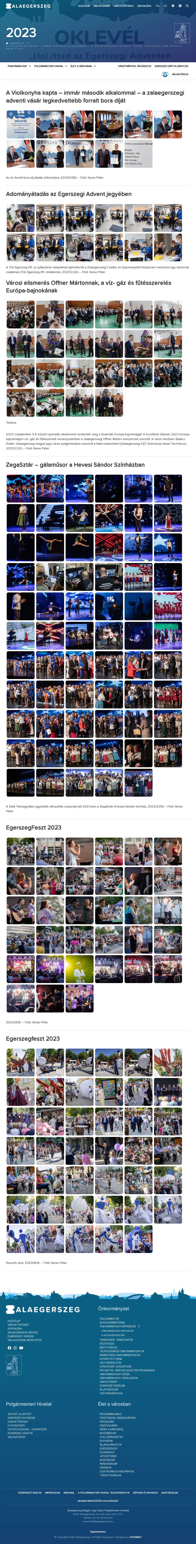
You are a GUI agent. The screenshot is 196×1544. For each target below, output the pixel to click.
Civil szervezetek (111, 1437)
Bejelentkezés (98, 1532)
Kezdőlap (84, 6)
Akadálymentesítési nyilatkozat (98, 1501)
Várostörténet (124, 6)
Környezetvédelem (112, 1386)
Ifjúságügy (107, 1452)
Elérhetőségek (18, 1422)
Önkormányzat (17, 66)
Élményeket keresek (21, 1336)
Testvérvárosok (111, 1393)
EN (157, 6)
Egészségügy (109, 1448)
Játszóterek (108, 1456)
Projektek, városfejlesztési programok (127, 1370)
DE (165, 6)
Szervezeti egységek (21, 1418)
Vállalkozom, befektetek (25, 1340)
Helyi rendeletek (111, 1363)
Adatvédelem (169, 1493)
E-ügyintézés (16, 1425)
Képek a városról (112, 1429)
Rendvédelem (108, 1464)
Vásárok (106, 1467)
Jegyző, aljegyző (19, 1414)
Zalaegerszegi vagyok (23, 1332)
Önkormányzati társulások (119, 1378)
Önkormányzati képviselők (118, 1326)
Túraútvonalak (111, 1475)
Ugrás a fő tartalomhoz (181, 1)
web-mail (68, 1493)
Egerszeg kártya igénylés (171, 66)
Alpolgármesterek (112, 1322)
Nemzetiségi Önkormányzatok (120, 1355)
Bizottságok (108, 1347)
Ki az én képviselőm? (113, 1335)
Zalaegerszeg (28, 6)
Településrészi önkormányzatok (122, 1351)
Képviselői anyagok (145, 1493)
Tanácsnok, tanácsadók (116, 1340)
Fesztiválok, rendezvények (118, 1418)
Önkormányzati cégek (115, 1374)
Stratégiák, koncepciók (116, 1366)
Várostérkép (102, 6)
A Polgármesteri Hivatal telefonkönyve (104, 1493)
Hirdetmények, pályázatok (134, 66)
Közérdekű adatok (20, 1433)
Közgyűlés (107, 1343)
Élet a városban (81, 66)
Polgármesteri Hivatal (48, 66)
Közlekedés (107, 1460)
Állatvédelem (109, 1389)
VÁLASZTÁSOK (180, 74)
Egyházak (106, 1441)
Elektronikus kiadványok (117, 1471)
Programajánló (111, 1414)
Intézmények (108, 1433)
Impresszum (52, 1493)
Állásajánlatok (111, 1444)
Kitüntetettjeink (111, 1359)
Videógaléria (108, 1425)
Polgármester (109, 1319)
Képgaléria (144, 6)
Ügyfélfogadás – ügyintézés (27, 1429)
